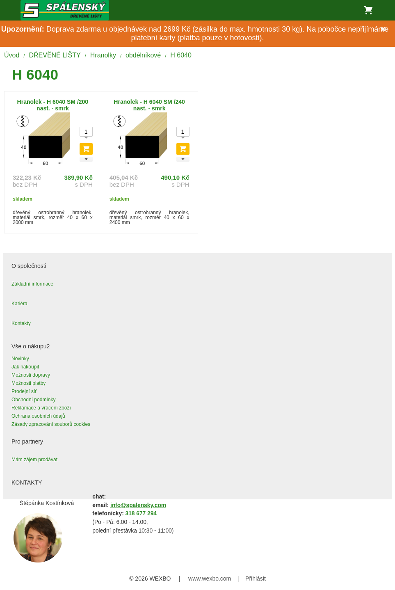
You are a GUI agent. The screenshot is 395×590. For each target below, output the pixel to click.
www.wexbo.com (209, 578)
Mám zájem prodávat (34, 459)
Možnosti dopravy (30, 375)
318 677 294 (141, 513)
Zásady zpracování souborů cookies (50, 424)
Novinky (20, 358)
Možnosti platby (28, 383)
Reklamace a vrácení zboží (41, 408)
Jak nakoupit (25, 367)
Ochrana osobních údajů (38, 416)
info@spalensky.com (138, 505)
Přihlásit (255, 578)
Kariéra (19, 303)
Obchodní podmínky (33, 399)
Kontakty (21, 323)
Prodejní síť (24, 391)
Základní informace (32, 284)
